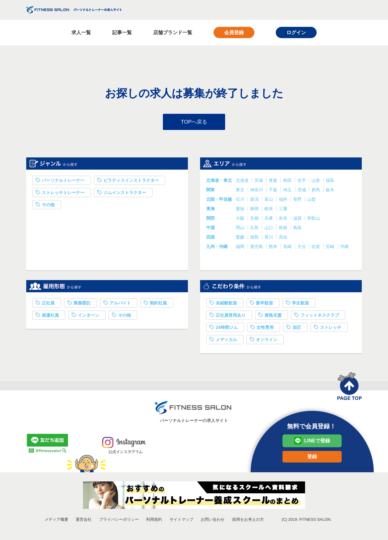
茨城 (302, 191)
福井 (284, 200)
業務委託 (82, 304)
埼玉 (288, 191)
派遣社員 (50, 316)
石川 (241, 200)
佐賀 (316, 247)
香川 (269, 238)
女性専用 (265, 328)
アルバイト (120, 304)
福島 (330, 181)
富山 (269, 200)
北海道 (243, 181)
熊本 (273, 247)
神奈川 (257, 191)
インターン (88, 316)
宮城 (259, 181)
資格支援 (273, 316)
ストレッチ (330, 328)
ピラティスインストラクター (131, 181)
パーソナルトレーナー (63, 181)
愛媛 (241, 238)
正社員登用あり (231, 316)
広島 (255, 228)
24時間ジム (227, 328)
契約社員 (158, 304)
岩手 (302, 181)
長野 (298, 200)
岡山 (241, 228)
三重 (283, 209)
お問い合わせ (213, 520)
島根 (284, 228)
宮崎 (331, 247)
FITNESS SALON (74, 9)
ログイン (296, 32)
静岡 (255, 209)
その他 (48, 205)
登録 (312, 457)
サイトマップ (181, 520)
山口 (269, 228)
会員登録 (234, 32)
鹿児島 (257, 247)
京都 (255, 219)
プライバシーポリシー (119, 520)
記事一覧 (122, 32)
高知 (283, 238)
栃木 (330, 191)
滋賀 (298, 219)
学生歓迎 (300, 304)
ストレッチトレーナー (63, 193)
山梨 (311, 200)
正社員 (48, 304)
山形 (316, 181)
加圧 (297, 328)
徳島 (255, 238)
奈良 (284, 219)
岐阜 (269, 209)
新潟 (255, 200)
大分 (302, 247)
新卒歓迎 (264, 304)
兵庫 (269, 219)
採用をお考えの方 (248, 520)
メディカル (226, 340)
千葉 (273, 191)
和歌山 (313, 219)
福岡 (241, 247)
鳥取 (297, 228)
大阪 (241, 219)
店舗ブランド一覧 (172, 32)
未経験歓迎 (226, 304)
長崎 (288, 247)
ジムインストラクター (124, 193)
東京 (241, 191)
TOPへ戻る (194, 122)
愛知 (241, 209)
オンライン (266, 340)
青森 (273, 181)
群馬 (316, 191)
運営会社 (84, 520)
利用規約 (154, 520)
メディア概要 (56, 520)
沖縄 (344, 247)
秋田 (288, 181)
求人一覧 (81, 32)
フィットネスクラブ (319, 316)
